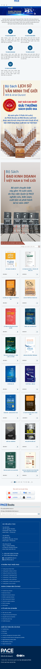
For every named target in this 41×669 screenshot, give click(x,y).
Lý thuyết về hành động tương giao (30, 413)
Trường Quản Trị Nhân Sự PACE (9, 571)
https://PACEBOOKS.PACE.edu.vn (10, 511)
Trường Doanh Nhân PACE (8, 568)
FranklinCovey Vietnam (7, 590)
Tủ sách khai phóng (10, 68)
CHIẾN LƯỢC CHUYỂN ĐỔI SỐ (30, 326)
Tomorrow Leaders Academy (8, 601)
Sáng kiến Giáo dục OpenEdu (8, 616)
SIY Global (4, 633)
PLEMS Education (6, 621)
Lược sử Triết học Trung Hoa (30, 297)
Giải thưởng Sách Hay (7, 618)
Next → (32, 482)
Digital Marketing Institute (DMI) (9, 639)
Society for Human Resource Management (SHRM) (13, 637)
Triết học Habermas (10, 441)
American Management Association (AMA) (11, 635)
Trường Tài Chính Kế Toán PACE (9, 573)
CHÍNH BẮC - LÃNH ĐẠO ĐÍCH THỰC (11, 412)
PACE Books (5, 605)
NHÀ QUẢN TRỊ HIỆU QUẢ (30, 441)
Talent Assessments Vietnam (8, 599)
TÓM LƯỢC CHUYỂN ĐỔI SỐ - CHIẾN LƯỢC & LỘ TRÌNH (11, 356)
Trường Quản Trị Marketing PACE (9, 575)
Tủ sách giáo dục (10, 52)
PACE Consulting (6, 603)
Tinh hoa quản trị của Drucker (11, 470)
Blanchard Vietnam (6, 592)
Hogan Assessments (6, 643)
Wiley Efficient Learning (7, 641)
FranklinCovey (5, 629)
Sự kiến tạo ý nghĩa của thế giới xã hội (11, 298)
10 (28, 482)
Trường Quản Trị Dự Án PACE (8, 583)
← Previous (11, 482)
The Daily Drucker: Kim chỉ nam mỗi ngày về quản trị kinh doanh (30, 471)
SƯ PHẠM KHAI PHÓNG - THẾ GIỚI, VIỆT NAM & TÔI (30, 270)
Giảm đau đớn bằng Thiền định (30, 355)
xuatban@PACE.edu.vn (7, 508)
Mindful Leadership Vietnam (8, 597)
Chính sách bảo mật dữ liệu (8, 662)
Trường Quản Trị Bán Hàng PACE (9, 577)
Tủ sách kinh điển (30, 35)
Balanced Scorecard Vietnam (8, 594)
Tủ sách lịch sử (30, 52)
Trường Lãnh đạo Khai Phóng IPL (9, 614)
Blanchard (4, 631)
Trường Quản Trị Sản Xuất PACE (9, 579)
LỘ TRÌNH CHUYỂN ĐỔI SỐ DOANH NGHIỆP (11, 327)
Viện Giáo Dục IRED (6, 612)
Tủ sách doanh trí (10, 35)
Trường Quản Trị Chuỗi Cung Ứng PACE (11, 581)
